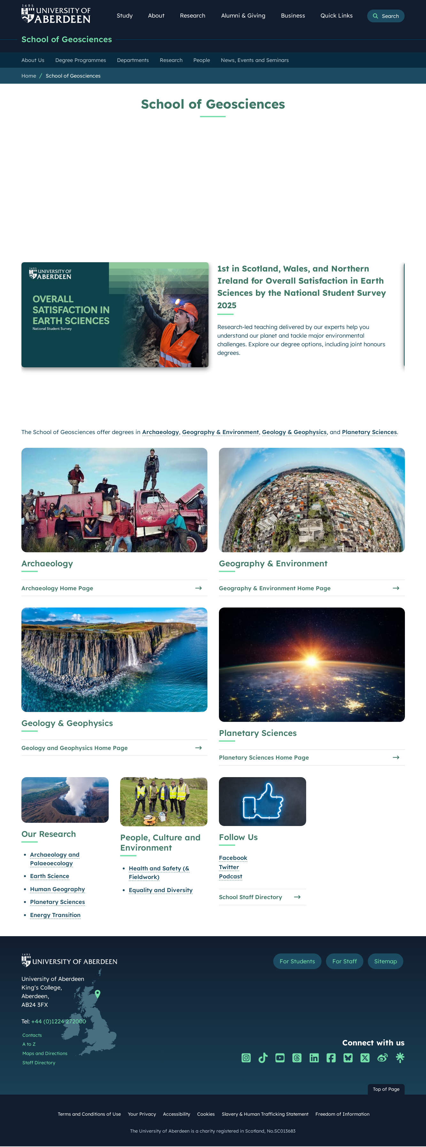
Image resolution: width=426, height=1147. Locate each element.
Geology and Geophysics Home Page (74, 748)
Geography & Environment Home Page (274, 588)
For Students (297, 962)
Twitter (229, 867)
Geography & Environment (220, 432)
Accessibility (176, 1115)
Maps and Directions (44, 1054)
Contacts (32, 1036)
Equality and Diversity (160, 890)
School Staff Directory (250, 897)
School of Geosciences (66, 39)
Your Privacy (142, 1115)
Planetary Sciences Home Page (264, 757)
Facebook (233, 858)
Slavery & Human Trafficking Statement (265, 1115)
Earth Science (49, 876)
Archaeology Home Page (57, 588)
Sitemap (385, 962)
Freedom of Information (342, 1115)
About (160, 15)
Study (128, 15)
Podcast (230, 877)
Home (28, 76)
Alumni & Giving (247, 15)
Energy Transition (55, 915)
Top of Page (386, 1090)
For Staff (344, 962)
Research (196, 15)
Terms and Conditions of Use (89, 1115)
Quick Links (340, 15)
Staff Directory (38, 1063)
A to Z (28, 1045)
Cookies (206, 1115)
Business (296, 15)
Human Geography (57, 889)
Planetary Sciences (369, 432)
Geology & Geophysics (294, 432)
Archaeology (160, 432)
